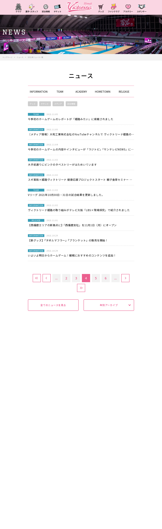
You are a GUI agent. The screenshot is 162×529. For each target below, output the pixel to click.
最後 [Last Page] (81, 288)
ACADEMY (81, 91)
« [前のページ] (47, 278)
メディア (58, 103)
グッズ (32, 103)
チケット (45, 103)
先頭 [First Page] (37, 278)
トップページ (7, 57)
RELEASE (124, 91)
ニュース (20, 57)
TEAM (59, 91)
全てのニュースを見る (53, 305)
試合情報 (71, 103)
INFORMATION (39, 91)
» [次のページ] (125, 278)
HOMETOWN (102, 91)
